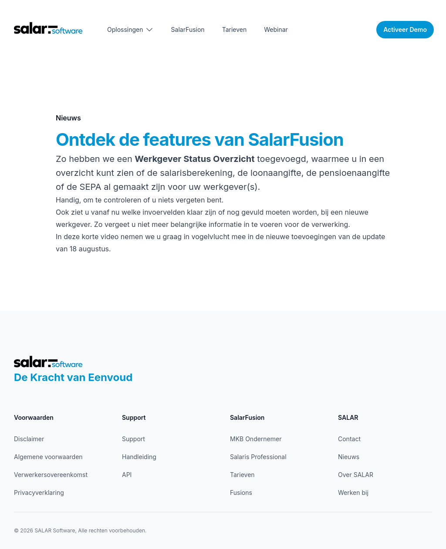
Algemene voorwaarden (48, 456)
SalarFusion (188, 29)
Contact (349, 439)
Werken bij (353, 492)
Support (133, 439)
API (127, 474)
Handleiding (139, 456)
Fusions (241, 492)
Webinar (276, 29)
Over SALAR (355, 474)
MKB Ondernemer (255, 439)
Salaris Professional (258, 456)
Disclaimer (29, 439)
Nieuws (348, 456)
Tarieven (234, 29)
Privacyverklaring (39, 492)
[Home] (48, 28)
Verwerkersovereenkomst (51, 474)
